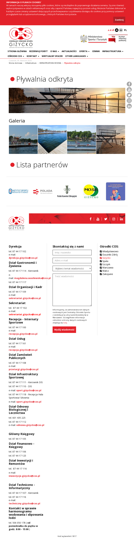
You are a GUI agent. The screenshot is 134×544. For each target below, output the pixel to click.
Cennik (96, 51)
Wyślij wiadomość (64, 329)
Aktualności (69, 51)
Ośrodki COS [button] (16, 56)
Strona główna (17, 51)
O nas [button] (54, 51)
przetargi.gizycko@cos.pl (23, 369)
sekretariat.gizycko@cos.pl (25, 298)
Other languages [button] (76, 56)
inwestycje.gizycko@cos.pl (24, 475)
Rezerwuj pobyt (38, 51)
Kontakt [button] (33, 56)
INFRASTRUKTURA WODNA (50, 63)
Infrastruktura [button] (112, 51)
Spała (104, 261)
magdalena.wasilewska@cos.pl (32, 278)
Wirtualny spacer (52, 56)
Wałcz (104, 270)
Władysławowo (109, 251)
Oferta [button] (84, 51)
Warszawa (106, 267)
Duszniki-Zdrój (109, 254)
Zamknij (119, 19)
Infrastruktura (30, 63)
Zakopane (106, 274)
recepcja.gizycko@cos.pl (23, 333)
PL (125, 30)
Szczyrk (105, 264)
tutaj (65, 322)
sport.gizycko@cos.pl (28, 390)
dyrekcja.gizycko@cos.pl (23, 257)
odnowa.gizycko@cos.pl (30, 425)
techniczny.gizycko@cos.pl (24, 503)
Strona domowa (15, 63)
